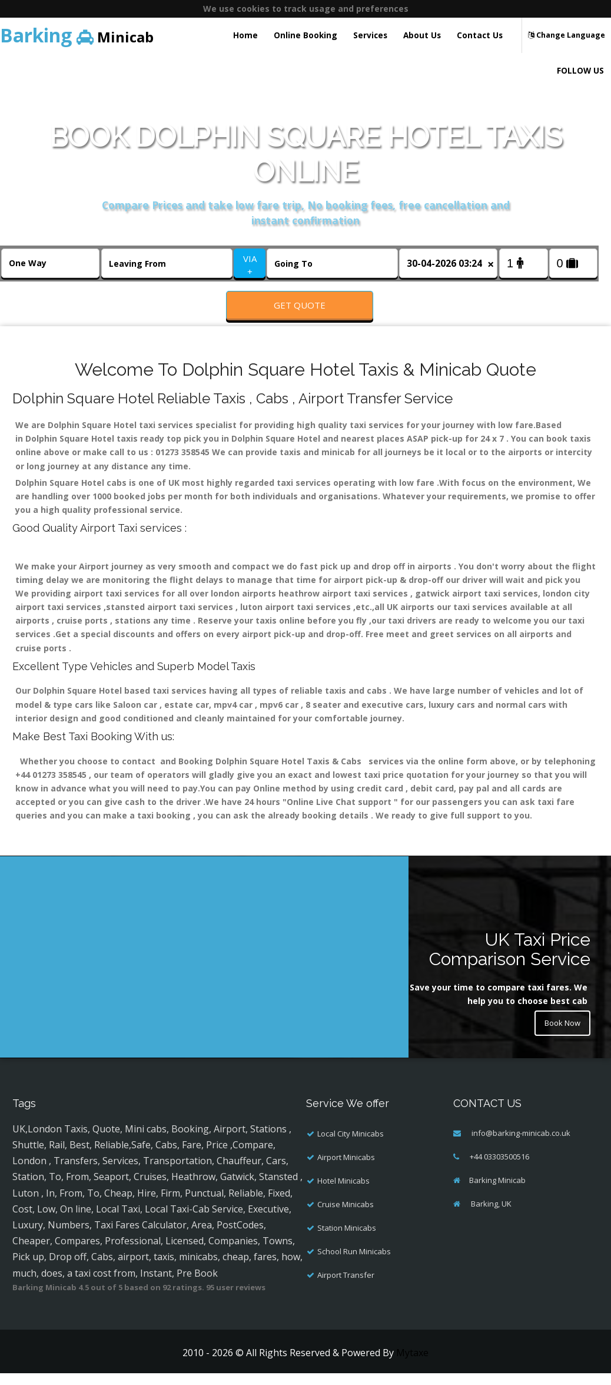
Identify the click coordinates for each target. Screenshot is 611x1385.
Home (245, 35)
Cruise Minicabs (345, 1216)
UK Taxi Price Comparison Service (509, 962)
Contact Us (480, 35)
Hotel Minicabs (343, 1192)
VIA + (250, 265)
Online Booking (305, 35)
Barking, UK (490, 1215)
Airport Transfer (345, 1286)
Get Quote (300, 305)
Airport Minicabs (346, 1169)
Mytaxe (412, 1364)
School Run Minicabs (354, 1263)
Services (370, 35)
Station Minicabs (346, 1239)
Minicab (77, 35)
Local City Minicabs (350, 1145)
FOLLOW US (580, 70)
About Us (422, 35)
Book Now (559, 1036)
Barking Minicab (497, 1192)
